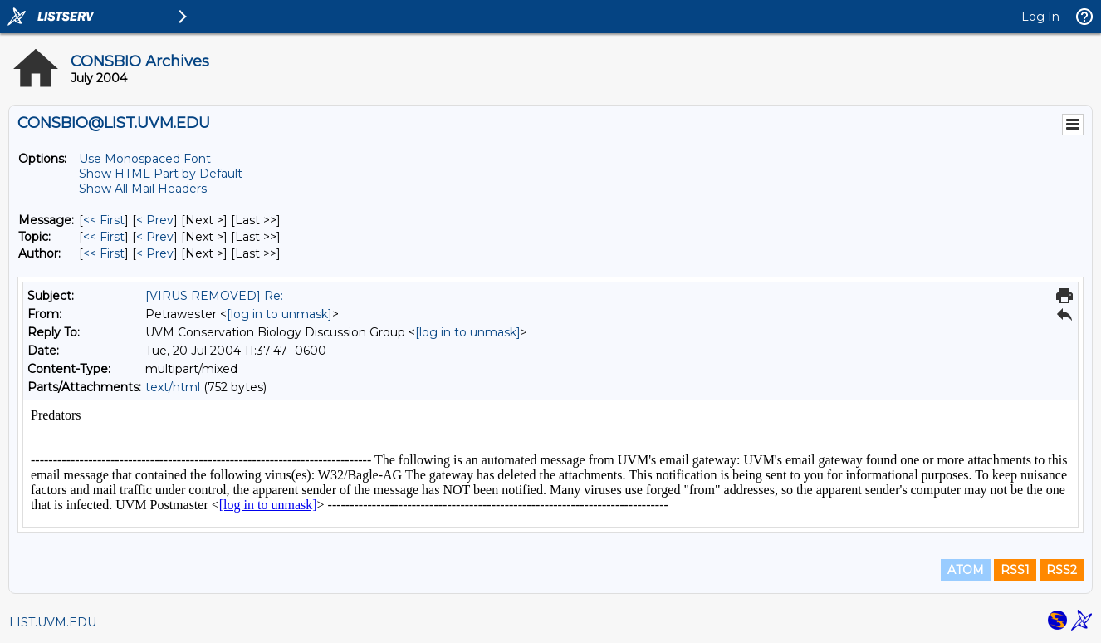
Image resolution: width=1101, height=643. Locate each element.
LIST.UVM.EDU (52, 622)
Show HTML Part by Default (160, 173)
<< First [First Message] (104, 220)
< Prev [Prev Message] (155, 220)
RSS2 (1061, 569)
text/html (172, 387)
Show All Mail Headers (143, 188)
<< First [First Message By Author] (104, 253)
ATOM (965, 569)
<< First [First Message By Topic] (104, 236)
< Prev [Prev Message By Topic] (155, 236)
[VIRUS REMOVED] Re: (214, 295)
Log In (1040, 16)
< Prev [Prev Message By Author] (155, 253)
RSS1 (1015, 569)
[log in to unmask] (279, 314)
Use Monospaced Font (145, 158)
